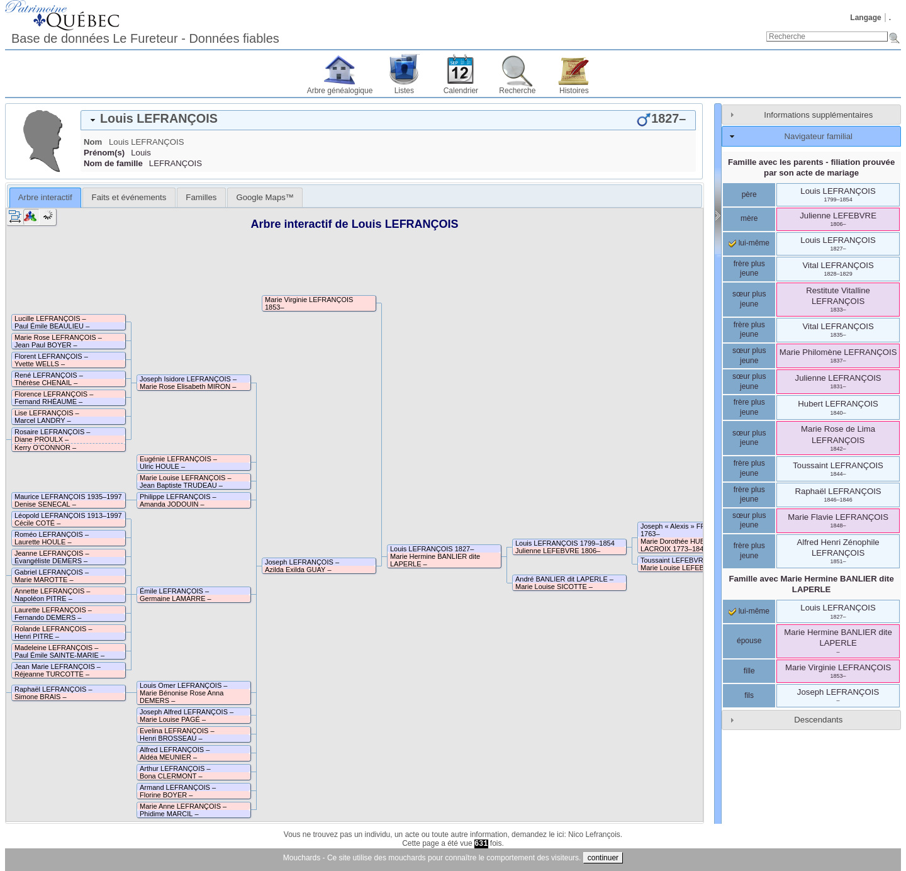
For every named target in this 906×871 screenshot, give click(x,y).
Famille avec (811, 584)
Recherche (517, 90)
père (749, 194)
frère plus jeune (749, 268)
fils (749, 695)
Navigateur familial (819, 136)
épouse (749, 640)
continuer (603, 857)
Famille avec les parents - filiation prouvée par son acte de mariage (811, 167)
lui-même (749, 243)
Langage (865, 17)
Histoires (574, 90)
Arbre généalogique (340, 90)
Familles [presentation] (201, 197)
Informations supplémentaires (818, 115)
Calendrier (461, 90)
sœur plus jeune (749, 298)
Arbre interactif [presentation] (45, 197)
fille (749, 670)
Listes (404, 90)
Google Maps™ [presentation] (265, 197)
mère (749, 218)
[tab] (388, 120)
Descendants (818, 719)
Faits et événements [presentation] (129, 197)
